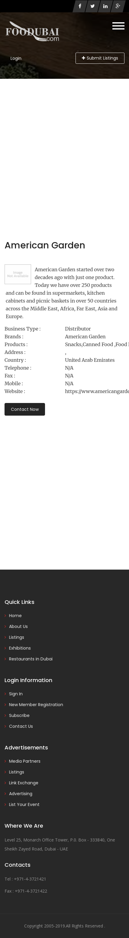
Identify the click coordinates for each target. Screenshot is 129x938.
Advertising (20, 794)
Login (16, 58)
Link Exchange (23, 783)
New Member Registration (36, 705)
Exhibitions (20, 648)
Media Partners (24, 761)
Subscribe (19, 715)
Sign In (16, 694)
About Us (18, 626)
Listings (16, 637)
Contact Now (25, 409)
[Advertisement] (64, 146)
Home (15, 616)
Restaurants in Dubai (31, 659)
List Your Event (24, 804)
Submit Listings (100, 58)
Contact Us (21, 726)
